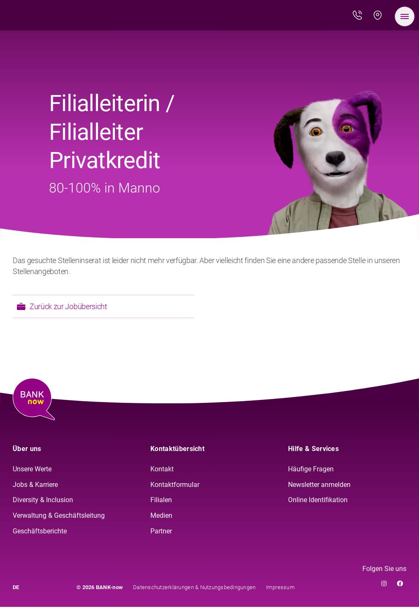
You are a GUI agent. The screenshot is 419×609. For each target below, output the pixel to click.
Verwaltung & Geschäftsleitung (59, 518)
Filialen (161, 502)
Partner (161, 534)
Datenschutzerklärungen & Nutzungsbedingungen (194, 589)
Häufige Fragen (311, 471)
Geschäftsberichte (40, 534)
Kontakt (162, 471)
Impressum (280, 589)
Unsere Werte (32, 471)
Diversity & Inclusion (43, 502)
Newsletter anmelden (319, 487)
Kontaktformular (174, 487)
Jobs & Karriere (35, 487)
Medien (161, 518)
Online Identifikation (318, 502)
